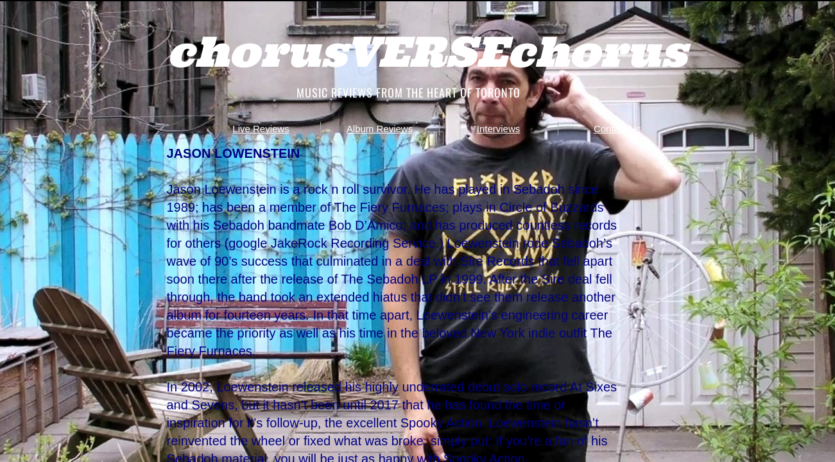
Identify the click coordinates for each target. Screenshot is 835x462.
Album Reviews (380, 128)
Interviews (499, 128)
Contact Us (617, 128)
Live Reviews (260, 128)
